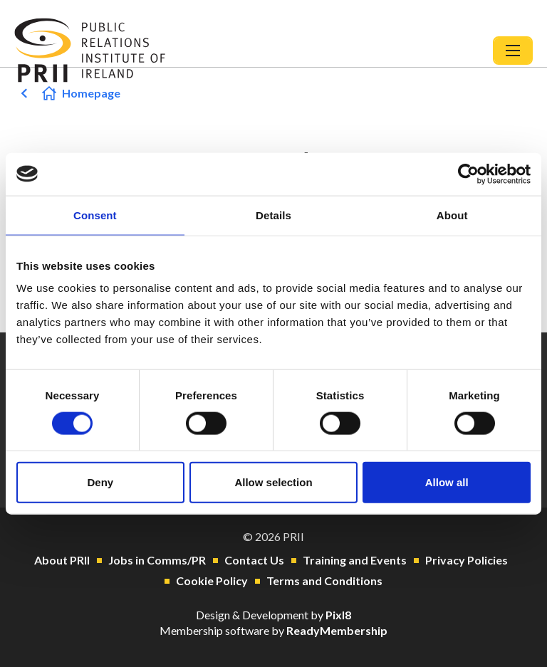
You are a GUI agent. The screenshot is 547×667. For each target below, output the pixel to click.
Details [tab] (273, 215)
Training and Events (355, 560)
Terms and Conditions (324, 580)
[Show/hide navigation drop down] (513, 50)
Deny (100, 482)
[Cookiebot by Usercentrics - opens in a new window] (468, 173)
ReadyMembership (336, 630)
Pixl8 (338, 614)
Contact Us (254, 560)
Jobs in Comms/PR (157, 560)
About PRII (62, 560)
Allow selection (273, 482)
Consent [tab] (95, 215)
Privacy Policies (466, 560)
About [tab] (452, 215)
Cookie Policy (212, 580)
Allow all (447, 482)
